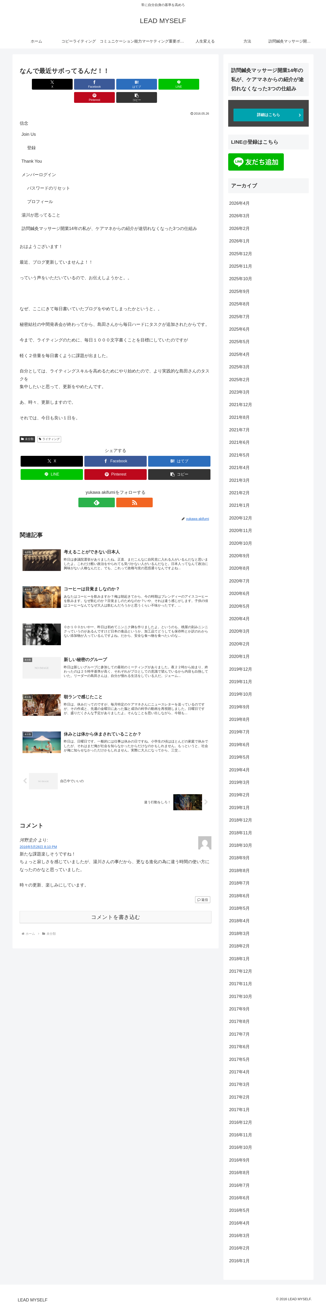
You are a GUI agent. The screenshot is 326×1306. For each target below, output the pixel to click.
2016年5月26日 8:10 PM (38, 837)
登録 (31, 134)
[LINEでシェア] (131, 84)
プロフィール (40, 188)
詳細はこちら (268, 115)
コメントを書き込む (115, 907)
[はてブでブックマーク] (99, 84)
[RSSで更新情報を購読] (121, 489)
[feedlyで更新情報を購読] (110, 489)
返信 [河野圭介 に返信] (202, 890)
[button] (196, 84)
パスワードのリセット (48, 175)
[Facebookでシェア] (67, 84)
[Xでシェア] (35, 84)
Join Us (29, 121)
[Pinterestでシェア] (164, 84)
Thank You (32, 148)
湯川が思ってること (41, 201)
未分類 (27, 425)
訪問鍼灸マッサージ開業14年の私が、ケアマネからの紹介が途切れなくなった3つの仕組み (109, 215)
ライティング (49, 425)
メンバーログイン (39, 161)
